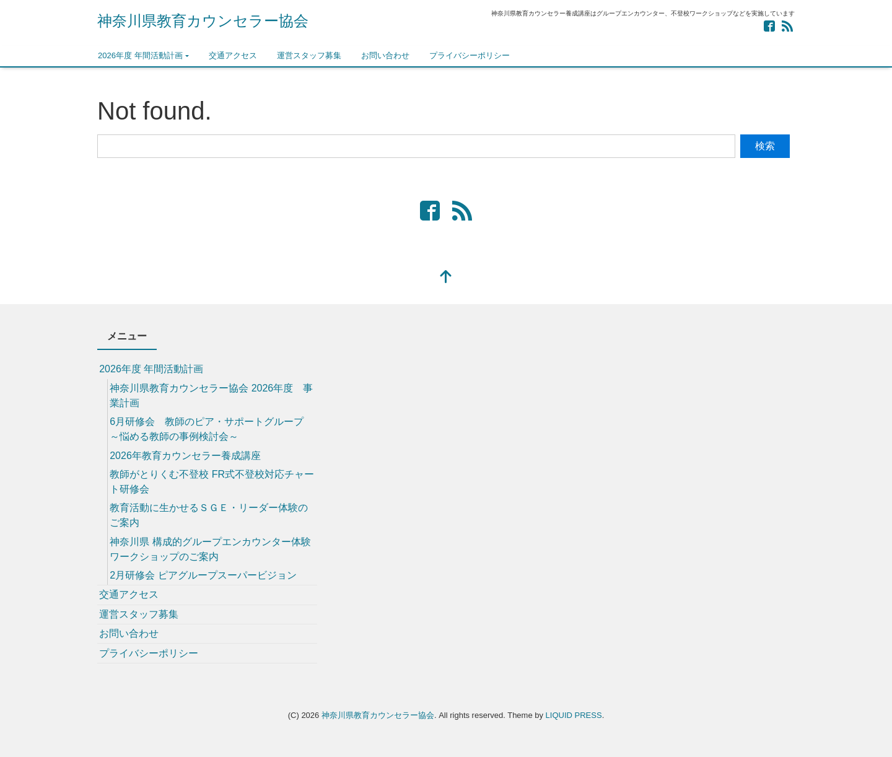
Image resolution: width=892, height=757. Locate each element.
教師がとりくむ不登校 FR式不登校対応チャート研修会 (212, 481)
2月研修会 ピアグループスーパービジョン (203, 575)
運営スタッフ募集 (309, 55)
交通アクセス (233, 55)
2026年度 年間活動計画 (140, 55)
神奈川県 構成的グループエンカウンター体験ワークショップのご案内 (210, 549)
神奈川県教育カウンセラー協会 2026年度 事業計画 (211, 395)
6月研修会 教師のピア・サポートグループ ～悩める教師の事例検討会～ (207, 429)
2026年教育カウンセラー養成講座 (185, 455)
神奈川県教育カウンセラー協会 (202, 20)
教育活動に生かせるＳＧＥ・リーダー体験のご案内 (209, 515)
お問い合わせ (385, 55)
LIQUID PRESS (574, 715)
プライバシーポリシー (469, 55)
